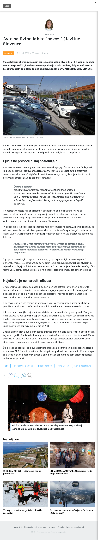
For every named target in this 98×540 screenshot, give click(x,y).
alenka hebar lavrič (82, 366)
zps (6, 366)
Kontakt (52, 527)
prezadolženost (45, 366)
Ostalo (61, 527)
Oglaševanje (40, 527)
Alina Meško (63, 366)
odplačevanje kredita (23, 366)
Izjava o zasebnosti (75, 527)
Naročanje (28, 527)
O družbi (18, 527)
